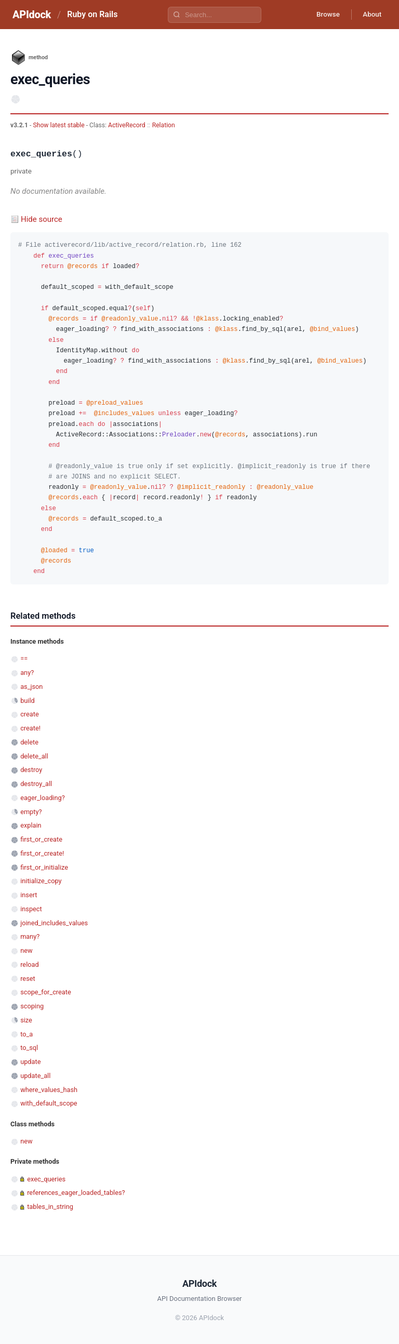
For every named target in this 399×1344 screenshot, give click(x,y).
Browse (323, 14)
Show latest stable (59, 125)
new (26, 950)
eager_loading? (42, 798)
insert (28, 895)
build (27, 700)
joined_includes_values (54, 923)
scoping (32, 1006)
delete (29, 742)
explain (30, 825)
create (29, 714)
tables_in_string (50, 1206)
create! (30, 728)
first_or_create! (42, 853)
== (24, 658)
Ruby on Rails (92, 14)
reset (27, 978)
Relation (163, 125)
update (30, 1062)
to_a (26, 1034)
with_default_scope (48, 1103)
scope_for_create (45, 992)
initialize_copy (40, 881)
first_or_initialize (44, 867)
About (370, 14)
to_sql (29, 1048)
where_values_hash (48, 1090)
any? (27, 672)
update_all (35, 1076)
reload (29, 964)
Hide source (41, 219)
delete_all (34, 756)
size (26, 1020)
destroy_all (36, 784)
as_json (31, 686)
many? (29, 936)
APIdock (31, 14)
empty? (31, 812)
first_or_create (41, 839)
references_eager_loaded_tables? (76, 1192)
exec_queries (46, 1179)
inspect (31, 909)
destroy (31, 770)
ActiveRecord (126, 125)
